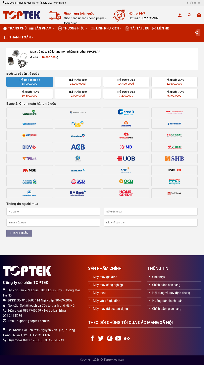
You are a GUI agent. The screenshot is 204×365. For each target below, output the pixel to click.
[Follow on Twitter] (195, 3)
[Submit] (196, 32)
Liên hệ (160, 28)
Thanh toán (18, 37)
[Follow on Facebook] (187, 3)
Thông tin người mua (22, 203)
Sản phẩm (41, 28)
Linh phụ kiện (106, 28)
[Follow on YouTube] (118, 339)
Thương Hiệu (72, 28)
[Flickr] (127, 339)
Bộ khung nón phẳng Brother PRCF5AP (74, 51)
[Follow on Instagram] (191, 3)
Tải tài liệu (137, 28)
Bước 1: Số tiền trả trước (22, 73)
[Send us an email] (199, 3)
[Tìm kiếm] (189, 15)
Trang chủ (15, 28)
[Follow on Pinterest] (110, 339)
